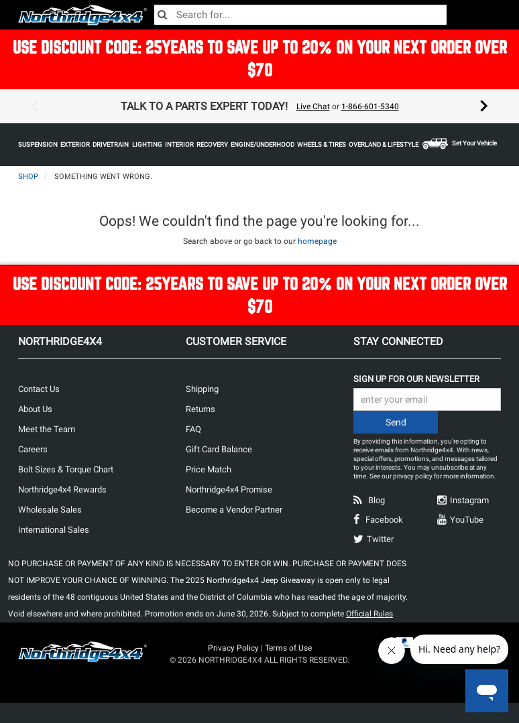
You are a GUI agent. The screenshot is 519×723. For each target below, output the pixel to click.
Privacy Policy (233, 648)
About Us (35, 409)
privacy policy (412, 476)
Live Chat (313, 106)
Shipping (202, 389)
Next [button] (484, 106)
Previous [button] (35, 106)
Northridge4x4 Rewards (62, 489)
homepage (317, 241)
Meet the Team (46, 429)
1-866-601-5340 (370, 106)
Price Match (208, 469)
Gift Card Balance (219, 449)
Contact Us (39, 389)
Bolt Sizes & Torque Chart (65, 469)
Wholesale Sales (50, 510)
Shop (28, 176)
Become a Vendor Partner (234, 510)
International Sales (53, 530)
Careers (33, 449)
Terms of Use (288, 648)
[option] (259, 106)
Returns (200, 409)
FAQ (193, 429)
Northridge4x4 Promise (229, 489)
